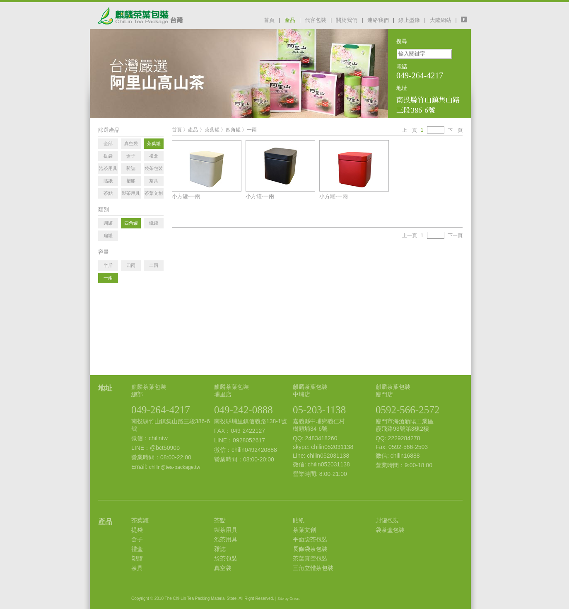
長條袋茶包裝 (310, 549)
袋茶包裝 (225, 558)
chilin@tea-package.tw (174, 467)
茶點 (220, 520)
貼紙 (298, 520)
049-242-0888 (243, 409)
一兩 (252, 130)
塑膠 (137, 558)
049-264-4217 (160, 409)
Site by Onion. (288, 599)
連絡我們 (378, 20)
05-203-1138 (319, 409)
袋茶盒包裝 (390, 530)
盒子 (137, 539)
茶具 (137, 568)
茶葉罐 (212, 130)
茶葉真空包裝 (310, 558)
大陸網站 (440, 20)
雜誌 (220, 549)
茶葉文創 (304, 530)
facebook (466, 19)
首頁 (269, 20)
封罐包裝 (387, 520)
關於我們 (346, 20)
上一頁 (409, 130)
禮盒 (137, 549)
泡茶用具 (225, 539)
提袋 (137, 530)
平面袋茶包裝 (310, 539)
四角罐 (233, 130)
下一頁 (455, 130)
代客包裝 (315, 20)
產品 (289, 20)
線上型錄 (409, 20)
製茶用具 (225, 530)
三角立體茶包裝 (313, 568)
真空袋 (222, 568)
